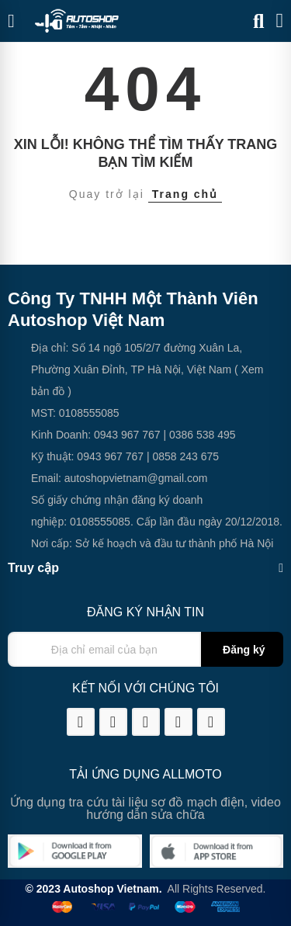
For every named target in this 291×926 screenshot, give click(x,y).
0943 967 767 (127, 434)
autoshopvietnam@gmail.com (136, 478)
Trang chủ (185, 194)
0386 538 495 (202, 434)
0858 (164, 456)
